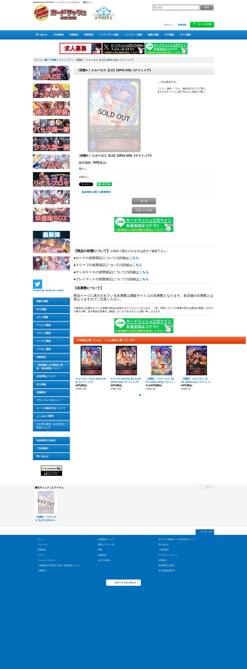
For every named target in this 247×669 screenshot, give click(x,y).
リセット (208, 487)
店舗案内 (41, 392)
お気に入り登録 (144, 210)
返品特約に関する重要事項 (96, 192)
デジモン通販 (43, 349)
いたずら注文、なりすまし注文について (50, 426)
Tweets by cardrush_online (48, 290)
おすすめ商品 (104, 560)
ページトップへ (206, 532)
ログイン (168, 25)
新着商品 (102, 555)
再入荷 (144, 201)
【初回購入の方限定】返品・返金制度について (49, 367)
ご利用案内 (42, 448)
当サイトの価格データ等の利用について (176, 539)
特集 (100, 550)
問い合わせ (42, 456)
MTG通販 (41, 309)
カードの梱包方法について (50, 408)
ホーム (41, 539)
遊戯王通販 (42, 301)
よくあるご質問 (44, 416)
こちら (134, 258)
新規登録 (182, 25)
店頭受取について (46, 376)
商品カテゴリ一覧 (106, 544)
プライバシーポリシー (48, 400)
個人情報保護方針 (166, 570)
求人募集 (41, 384)
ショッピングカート (47, 560)
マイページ (43, 544)
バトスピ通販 (43, 341)
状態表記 (41, 357)
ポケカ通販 (42, 317)
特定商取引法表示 (46, 440)
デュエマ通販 (43, 325)
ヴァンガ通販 (43, 333)
